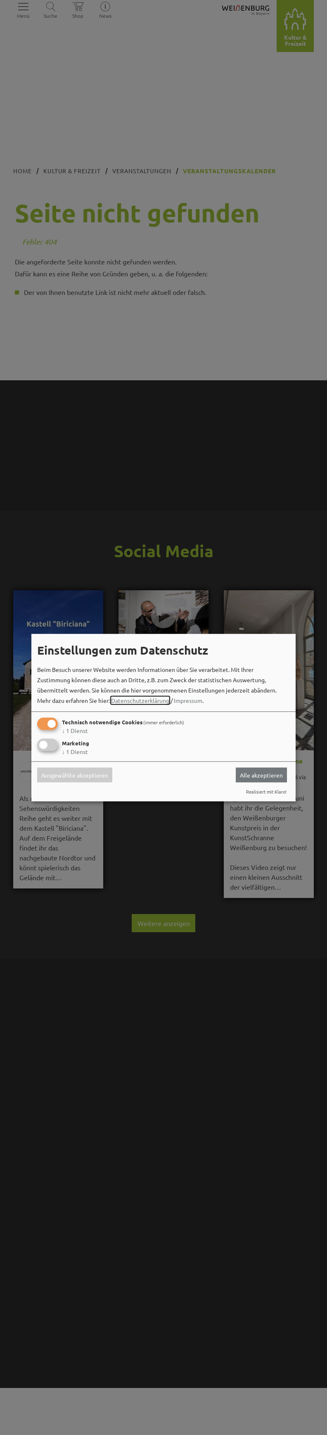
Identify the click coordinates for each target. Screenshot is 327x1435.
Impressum (188, 700)
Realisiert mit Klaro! (266, 791)
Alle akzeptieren (261, 775)
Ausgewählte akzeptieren (74, 775)
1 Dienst (75, 730)
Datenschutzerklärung (140, 700)
